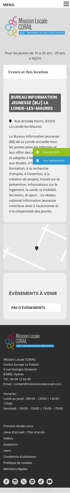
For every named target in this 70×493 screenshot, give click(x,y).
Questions (10, 444)
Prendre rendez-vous (18, 426)
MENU (8, 4)
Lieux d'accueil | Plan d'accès (24, 432)
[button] (51, 152)
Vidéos (8, 438)
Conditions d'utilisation (19, 456)
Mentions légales (15, 469)
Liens (7, 450)
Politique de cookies (17, 463)
